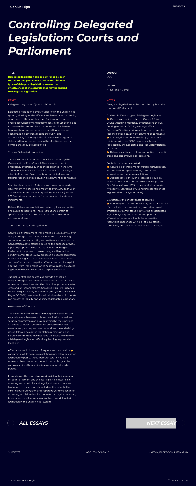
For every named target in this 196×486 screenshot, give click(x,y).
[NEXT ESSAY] (151, 423)
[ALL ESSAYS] (44, 423)
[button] (178, 6)
